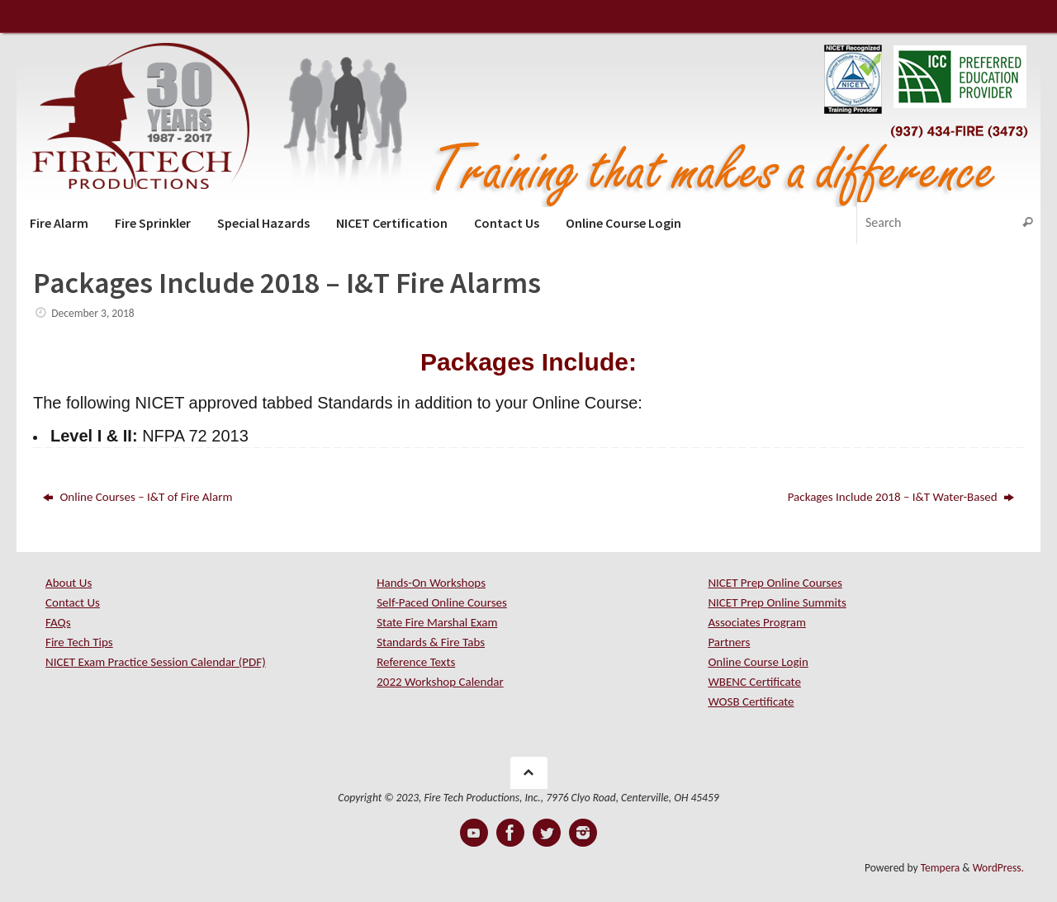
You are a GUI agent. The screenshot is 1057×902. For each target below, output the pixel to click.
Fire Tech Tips (79, 642)
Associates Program (757, 622)
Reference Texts (416, 661)
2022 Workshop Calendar (440, 681)
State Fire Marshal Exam (437, 622)
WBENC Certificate (754, 681)
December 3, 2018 (92, 313)
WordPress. (998, 868)
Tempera (940, 868)
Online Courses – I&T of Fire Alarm (137, 496)
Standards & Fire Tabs (431, 642)
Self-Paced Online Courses (442, 602)
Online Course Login (758, 661)
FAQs (58, 622)
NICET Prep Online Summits (777, 602)
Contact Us (72, 602)
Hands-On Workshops (431, 582)
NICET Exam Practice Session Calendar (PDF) (155, 661)
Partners (729, 642)
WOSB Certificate (751, 701)
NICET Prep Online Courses (774, 582)
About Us (68, 582)
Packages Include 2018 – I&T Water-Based (901, 496)
